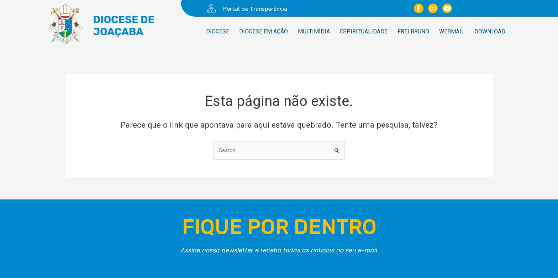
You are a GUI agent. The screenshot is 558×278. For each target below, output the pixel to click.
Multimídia (314, 31)
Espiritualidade (364, 31)
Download (489, 31)
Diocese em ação (263, 31)
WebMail (451, 31)
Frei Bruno (413, 31)
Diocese (217, 31)
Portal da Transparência (255, 9)
